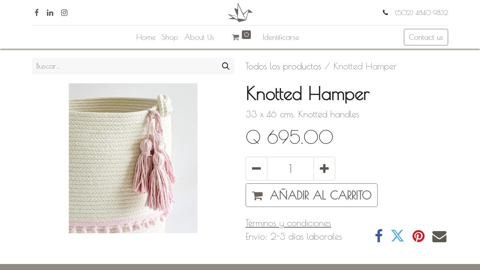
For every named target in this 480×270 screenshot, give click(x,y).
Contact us (426, 37)
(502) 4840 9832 (420, 12)
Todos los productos (283, 66)
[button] (312, 195)
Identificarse (281, 37)
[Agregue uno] (324, 168)
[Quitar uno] (256, 168)
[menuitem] (146, 37)
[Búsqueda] (225, 66)
